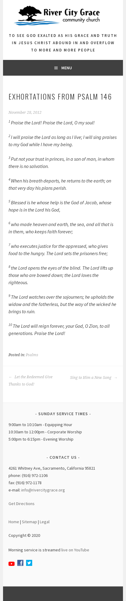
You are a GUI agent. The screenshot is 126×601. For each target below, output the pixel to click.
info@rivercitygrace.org (43, 490)
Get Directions (22, 503)
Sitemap (29, 521)
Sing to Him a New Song (93, 378)
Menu (66, 68)
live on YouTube (75, 550)
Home (14, 521)
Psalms (32, 355)
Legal (44, 521)
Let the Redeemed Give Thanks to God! (31, 380)
